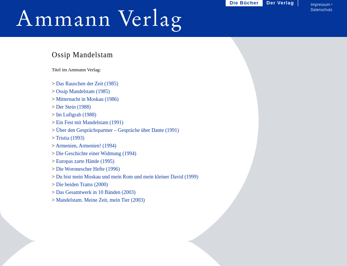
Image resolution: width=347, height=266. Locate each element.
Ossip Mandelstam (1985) (83, 91)
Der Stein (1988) (73, 107)
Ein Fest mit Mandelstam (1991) (89, 122)
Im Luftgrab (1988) (76, 114)
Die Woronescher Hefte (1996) (87, 169)
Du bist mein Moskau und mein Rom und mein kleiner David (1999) (127, 177)
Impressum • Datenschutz (322, 7)
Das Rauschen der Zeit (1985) (87, 83)
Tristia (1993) (70, 138)
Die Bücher (245, 3)
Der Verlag (280, 3)
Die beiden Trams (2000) (82, 184)
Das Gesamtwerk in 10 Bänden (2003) (95, 192)
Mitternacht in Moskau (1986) (87, 99)
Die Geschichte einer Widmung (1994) (96, 153)
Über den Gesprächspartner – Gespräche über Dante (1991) (117, 130)
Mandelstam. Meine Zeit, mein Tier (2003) (100, 200)
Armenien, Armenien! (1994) (86, 146)
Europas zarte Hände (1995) (85, 161)
